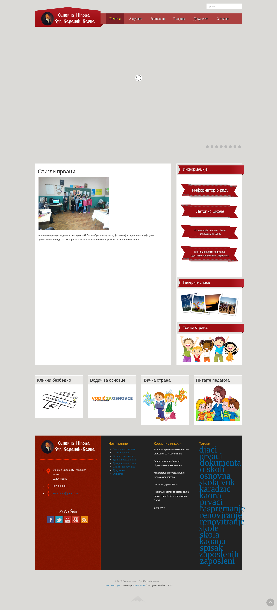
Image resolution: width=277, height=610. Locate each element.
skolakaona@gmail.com (65, 493)
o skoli (212, 469)
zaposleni (217, 560)
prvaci (211, 502)
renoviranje (221, 515)
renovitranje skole (221, 524)
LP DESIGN (139, 585)
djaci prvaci (210, 452)
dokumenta (220, 462)
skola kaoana (212, 537)
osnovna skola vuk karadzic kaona (217, 485)
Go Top (270, 602)
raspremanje (222, 508)
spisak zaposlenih (219, 550)
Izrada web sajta (112, 585)
